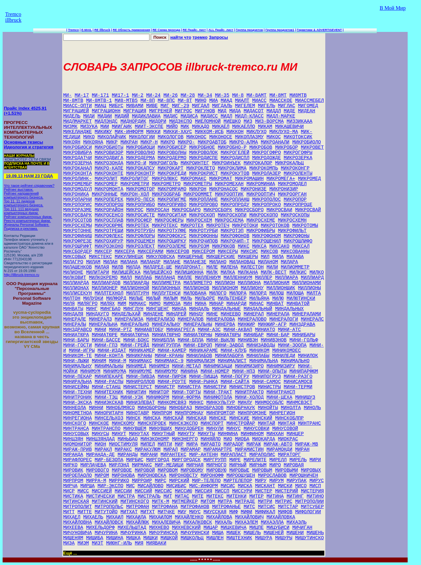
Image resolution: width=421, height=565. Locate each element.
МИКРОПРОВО (203, 204)
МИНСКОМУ (123, 423)
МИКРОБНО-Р (232, 147)
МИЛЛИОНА (249, 282)
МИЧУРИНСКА (163, 532)
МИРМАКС (142, 465)
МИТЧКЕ (166, 512)
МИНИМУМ (90, 371)
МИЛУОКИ (93, 298)
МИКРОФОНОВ (235, 236)
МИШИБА (94, 538)
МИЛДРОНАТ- (189, 267)
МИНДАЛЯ (73, 314)
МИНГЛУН (133, 308)
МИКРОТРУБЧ (140, 230)
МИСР (69, 491)
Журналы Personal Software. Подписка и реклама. (26, 226)
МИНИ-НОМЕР (215, 371)
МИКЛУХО (256, 131)
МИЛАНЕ (172, 262)
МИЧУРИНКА (133, 532)
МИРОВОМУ (192, 470)
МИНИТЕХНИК (109, 392)
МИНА (200, 303)
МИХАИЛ (114, 517)
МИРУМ (276, 480)
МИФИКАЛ (265, 512)
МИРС (160, 480)
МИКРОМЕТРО (166, 183)
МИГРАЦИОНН (106, 111)
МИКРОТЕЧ (217, 225)
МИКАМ (265, 126)
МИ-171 (100, 95)
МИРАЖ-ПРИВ (77, 449)
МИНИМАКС (140, 361)
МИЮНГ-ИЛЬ (119, 543)
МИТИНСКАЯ (76, 501)
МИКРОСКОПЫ (295, 215)
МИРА (192, 444)
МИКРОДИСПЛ (235, 157)
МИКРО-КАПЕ (109, 168)
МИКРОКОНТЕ (109, 173)
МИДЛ (226, 116)
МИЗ (248, 121)
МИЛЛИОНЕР (105, 288)
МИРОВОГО (97, 470)
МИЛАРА (289, 262)
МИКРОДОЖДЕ (266, 157)
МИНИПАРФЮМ (303, 371)
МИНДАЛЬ (199, 308)
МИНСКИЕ (239, 418)
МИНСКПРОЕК (152, 423)
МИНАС (256, 303)
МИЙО (172, 126)
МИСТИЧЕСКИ (100, 496)
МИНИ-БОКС (136, 340)
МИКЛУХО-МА (283, 131)
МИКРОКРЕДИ (172, 173)
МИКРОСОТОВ (77, 220)
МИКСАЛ (301, 246)
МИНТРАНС (309, 423)
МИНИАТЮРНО (166, 335)
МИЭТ (97, 543)
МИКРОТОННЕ (77, 230)
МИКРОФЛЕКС (109, 236)
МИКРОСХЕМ (199, 220)
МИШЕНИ (295, 532)
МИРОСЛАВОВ (272, 475)
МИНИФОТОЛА (217, 397)
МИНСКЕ (218, 418)
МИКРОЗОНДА (109, 163)
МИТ (167, 496)
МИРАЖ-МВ (306, 444)
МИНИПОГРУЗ (266, 376)
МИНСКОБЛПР (289, 418)
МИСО (301, 486)
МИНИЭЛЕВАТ (140, 402)
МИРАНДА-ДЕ (100, 454)
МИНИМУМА (114, 371)
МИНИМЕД (136, 366)
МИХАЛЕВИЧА (166, 522)
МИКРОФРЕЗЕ (77, 241)
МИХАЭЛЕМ (246, 522)
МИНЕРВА (225, 324)
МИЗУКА (89, 126)
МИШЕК (233, 532)
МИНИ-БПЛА (190, 340)
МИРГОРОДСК (186, 459)
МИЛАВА (295, 256)
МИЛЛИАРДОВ (106, 282)
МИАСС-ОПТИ (77, 105)
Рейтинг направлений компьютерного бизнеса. (23, 195)
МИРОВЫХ (311, 470)
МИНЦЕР (295, 433)
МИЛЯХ (107, 303)
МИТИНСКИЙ (105, 501)
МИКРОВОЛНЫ (172, 152)
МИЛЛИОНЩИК (281, 288)
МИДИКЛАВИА (146, 116)
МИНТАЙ (266, 423)
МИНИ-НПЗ (243, 371)
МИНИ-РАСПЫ (109, 381)
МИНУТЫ (206, 433)
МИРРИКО (119, 480)
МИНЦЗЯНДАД (100, 439)
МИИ (104, 126)
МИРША (87, 486)
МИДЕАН (306, 111)
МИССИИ (123, 491)
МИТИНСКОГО (134, 501)
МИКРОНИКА (76, 194)
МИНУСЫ (100, 433)
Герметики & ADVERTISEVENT (319, 30)
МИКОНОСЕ (220, 137)
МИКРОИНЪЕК (226, 163)
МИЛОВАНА (194, 293)
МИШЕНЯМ (73, 538)
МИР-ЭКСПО (110, 486)
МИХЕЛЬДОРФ (100, 527)
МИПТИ (165, 444)
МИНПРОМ (162, 413)
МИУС (195, 512)
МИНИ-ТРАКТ (217, 392)
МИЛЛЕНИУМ (208, 277)
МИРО (275, 465)
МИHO (200, 100)
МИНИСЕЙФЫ (76, 387)
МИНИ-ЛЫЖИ (76, 361)
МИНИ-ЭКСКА (77, 402)
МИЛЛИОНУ (252, 288)
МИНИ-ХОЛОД (249, 397)
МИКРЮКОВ (223, 246)
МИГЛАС (286, 105)
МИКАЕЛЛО (243, 126)
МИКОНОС (196, 137)
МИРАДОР (234, 444)
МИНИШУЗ (305, 397)
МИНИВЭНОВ (274, 340)
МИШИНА (114, 538)
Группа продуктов (249, 30)
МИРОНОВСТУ (183, 475)
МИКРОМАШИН (249, 178)
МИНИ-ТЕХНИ (77, 392)
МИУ (182, 512)
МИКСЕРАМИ (150, 251)
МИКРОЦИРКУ (172, 241)
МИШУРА (263, 538)
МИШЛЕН (215, 538)
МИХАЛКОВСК (197, 522)
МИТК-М (160, 501)
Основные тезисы (23, 142)
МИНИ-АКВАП (238, 329)
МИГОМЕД (308, 105)
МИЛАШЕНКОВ (77, 267)
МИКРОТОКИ (245, 225)
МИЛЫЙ (153, 298)
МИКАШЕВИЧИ (289, 126)
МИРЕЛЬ (298, 459)
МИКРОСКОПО (263, 215)
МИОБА (242, 439)
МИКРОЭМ (199, 246)
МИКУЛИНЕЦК (129, 256)
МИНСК (133, 418)
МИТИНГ (295, 496)
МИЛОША (295, 293)
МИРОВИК (73, 470)
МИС (130, 486)
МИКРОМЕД (309, 178)
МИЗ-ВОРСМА (269, 121)
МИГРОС (183, 111)
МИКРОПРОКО (266, 204)
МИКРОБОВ (260, 147)
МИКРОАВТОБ (212, 142)
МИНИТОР (159, 392)
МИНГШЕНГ (157, 308)
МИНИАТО (265, 329)
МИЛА (278, 256)
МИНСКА (152, 418)
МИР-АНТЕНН (203, 454)
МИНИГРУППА (166, 345)
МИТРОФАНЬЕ (226, 506)
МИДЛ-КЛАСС (249, 116)
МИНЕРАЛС (312, 319)
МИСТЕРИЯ (312, 491)
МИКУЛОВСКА (160, 256)
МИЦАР (210, 527)
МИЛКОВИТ (74, 277)
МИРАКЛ (103, 449)
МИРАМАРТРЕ (217, 449)
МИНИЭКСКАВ (109, 402)
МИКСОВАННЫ (295, 251)
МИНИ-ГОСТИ (77, 345)
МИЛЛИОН (225, 282)
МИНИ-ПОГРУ (235, 376)
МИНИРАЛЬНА (77, 381)
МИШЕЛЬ (252, 532)
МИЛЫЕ (136, 298)
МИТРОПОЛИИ (309, 501)
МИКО (89, 137)
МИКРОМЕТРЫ (197, 183)
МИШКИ (150, 538)
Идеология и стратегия (28, 147)
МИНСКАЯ (196, 418)
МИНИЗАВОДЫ (260, 345)
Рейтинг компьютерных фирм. (28, 217)
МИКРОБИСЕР (172, 147)
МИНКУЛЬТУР (220, 402)
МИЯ (139, 543)
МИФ (233, 512)
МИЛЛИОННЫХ (166, 288)
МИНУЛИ (215, 428)
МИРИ (315, 459)
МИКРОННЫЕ (105, 194)
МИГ (165, 105)
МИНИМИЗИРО (249, 366)
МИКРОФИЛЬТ (292, 230)
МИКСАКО (279, 246)
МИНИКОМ (259, 350)
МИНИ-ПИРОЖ (172, 376)
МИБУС (116, 105)
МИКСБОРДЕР (77, 251)
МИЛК (212, 272)
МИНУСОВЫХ (76, 433)
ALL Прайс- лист (220, 30)
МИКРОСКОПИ (232, 215)
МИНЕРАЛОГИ (283, 319)
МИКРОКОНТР (140, 173)
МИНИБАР (254, 335)
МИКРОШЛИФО (298, 241)
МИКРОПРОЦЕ (298, 204)
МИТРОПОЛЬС (109, 506)
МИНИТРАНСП (281, 392)
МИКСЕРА (125, 251)
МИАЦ (100, 105)
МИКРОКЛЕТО (200, 168)
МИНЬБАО (128, 439)
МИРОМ (102, 475)
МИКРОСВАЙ (308, 210)
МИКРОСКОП (202, 215)
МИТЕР (256, 496)
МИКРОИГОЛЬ (163, 163)
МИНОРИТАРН (109, 413)
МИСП (315, 486)
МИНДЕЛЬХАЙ (126, 314)
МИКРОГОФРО (266, 152)
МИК (185, 126)
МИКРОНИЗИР (283, 189)
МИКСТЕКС (100, 256)
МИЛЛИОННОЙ (134, 288)
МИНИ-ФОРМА (186, 397)
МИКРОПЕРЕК (109, 199)
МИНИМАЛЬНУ (77, 366)
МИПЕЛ (147, 444)
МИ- (67, 95)
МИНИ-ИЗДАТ (112, 350)
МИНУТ (119, 433)
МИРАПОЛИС (262, 454)
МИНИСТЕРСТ (137, 387)
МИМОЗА (172, 303)
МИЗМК (70, 126)
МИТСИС (266, 506)
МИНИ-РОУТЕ (172, 381)
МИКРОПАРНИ (77, 199)
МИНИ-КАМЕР (172, 350)
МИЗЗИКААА (299, 121)
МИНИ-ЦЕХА (279, 397)
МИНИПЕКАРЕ (109, 376)
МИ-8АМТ (256, 95)
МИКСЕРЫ (228, 251)
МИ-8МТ (278, 95)
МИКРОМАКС (193, 178)
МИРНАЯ (194, 465)
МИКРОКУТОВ (235, 173)
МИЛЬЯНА (259, 298)
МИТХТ (148, 512)
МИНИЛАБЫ (257, 355)
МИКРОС (135, 210)
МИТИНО (315, 496)
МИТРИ (265, 501)
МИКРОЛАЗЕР (266, 173)
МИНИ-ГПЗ (106, 345)
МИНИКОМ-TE (77, 355)
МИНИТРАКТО (249, 392)
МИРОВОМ (168, 470)
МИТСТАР (288, 506)
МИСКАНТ (265, 486)
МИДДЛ (274, 111)
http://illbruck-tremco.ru (21, 275)
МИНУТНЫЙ (163, 433)
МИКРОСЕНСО (109, 215)
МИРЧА (70, 486)
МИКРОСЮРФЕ (109, 225)
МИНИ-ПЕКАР (77, 376)
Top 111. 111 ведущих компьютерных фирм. (21, 211)
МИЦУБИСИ (278, 527)
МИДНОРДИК (133, 121)
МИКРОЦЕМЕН (140, 241)
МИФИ (246, 512)
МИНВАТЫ (73, 308)
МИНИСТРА (189, 387)
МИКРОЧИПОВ (203, 241)
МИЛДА (133, 267)
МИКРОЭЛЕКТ (140, 246)
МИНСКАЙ (173, 418)
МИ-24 (153, 95)
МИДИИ (105, 116)
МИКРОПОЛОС (266, 199)
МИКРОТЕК (137, 225)
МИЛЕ (212, 267)
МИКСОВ (269, 251)
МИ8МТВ (298, 95)
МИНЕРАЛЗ (100, 319)
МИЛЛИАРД (312, 277)
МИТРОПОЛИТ (77, 506)
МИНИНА (189, 371)
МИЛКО (316, 272)
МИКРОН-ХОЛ (134, 194)
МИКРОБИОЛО (306, 142)
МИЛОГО (218, 293)
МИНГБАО (110, 308)
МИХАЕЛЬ (93, 517)
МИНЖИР (246, 324)
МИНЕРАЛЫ (74, 324)
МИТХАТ (129, 512)
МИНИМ (99, 361)
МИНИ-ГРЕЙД (134, 345)
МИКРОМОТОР (140, 189)
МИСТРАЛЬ (149, 496)
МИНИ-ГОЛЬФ (303, 340)
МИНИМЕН (159, 366)
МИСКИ (285, 486)
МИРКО (70, 465)
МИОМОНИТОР (77, 444)
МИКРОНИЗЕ (253, 189)
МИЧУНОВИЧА (77, 532)
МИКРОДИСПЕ (203, 157)
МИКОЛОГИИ (142, 137)
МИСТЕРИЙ (286, 491)
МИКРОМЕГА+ (281, 178)
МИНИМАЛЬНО (295, 361)
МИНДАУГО (97, 314)
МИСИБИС (176, 486)
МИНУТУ (186, 433)
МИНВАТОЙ (298, 303)
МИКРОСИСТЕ (140, 215)
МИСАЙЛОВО (150, 486)
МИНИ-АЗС (209, 329)
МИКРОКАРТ (170, 168)
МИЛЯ (69, 303)
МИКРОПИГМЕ (172, 199)
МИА (213, 100)
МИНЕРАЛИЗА (129, 319)
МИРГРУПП (214, 459)
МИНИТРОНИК (77, 397)
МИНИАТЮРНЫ (197, 335)
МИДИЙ (122, 116)
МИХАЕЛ (71, 517)
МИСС (83, 491)
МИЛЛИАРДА (76, 282)
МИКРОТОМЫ (305, 225)
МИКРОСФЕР (139, 220)
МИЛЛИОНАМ (276, 282)
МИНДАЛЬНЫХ (289, 308)
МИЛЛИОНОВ (196, 288)
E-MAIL (86, 30)
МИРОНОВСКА (152, 475)
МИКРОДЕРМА (140, 157)
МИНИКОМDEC (286, 350)
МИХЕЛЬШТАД (132, 527)
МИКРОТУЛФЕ (172, 230)
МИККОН (235, 131)
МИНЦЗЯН (73, 439)
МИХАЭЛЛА (272, 522)
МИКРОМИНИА (260, 183)
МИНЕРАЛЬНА (103, 324)
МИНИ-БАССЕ (106, 340)
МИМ (122, 303)
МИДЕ (289, 111)
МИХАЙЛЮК (137, 522)
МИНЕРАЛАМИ (306, 314)
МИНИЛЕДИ (283, 355)
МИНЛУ (245, 402)
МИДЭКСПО (180, 121)
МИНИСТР (165, 387)
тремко (199, 37)
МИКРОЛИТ (106, 178)
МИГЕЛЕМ (245, 105)
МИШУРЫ (283, 538)
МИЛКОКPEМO (103, 277)
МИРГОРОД (157, 459)
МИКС (243, 246)
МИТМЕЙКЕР (185, 501)
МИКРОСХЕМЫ (77, 225)
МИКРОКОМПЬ (263, 168)
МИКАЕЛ (220, 126)
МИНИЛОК (308, 355)
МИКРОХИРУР (109, 241)
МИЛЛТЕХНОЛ (109, 293)
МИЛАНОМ (268, 262)
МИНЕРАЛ (254, 314)
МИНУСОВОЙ (285, 428)
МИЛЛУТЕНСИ (166, 293)
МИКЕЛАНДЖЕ (77, 131)
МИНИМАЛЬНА (263, 361)
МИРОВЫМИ (286, 470)
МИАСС (259, 100)
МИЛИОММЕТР (295, 267)
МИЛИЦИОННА (189, 272)
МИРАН (302, 449)
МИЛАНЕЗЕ (194, 262)
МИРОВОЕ (122, 470)
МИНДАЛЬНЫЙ (258, 308)
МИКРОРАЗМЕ (77, 210)
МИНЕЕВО (231, 314)
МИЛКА (228, 272)
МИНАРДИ (236, 303)
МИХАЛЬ (223, 522)
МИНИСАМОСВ (298, 381)
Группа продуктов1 (279, 30)
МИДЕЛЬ (71, 116)
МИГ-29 (180, 105)
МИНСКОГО (74, 423)
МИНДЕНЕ (153, 314)
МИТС (249, 506)
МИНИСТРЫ (269, 387)
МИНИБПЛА (163, 340)
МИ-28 (188, 95)
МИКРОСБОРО (249, 210)
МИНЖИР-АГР (272, 324)
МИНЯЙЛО (211, 439)
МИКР (112, 142)
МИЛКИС (298, 272)
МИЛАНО (218, 262)
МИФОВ (285, 512)
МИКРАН (129, 142)
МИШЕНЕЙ (274, 532)
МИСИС (228, 486)
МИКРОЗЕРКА (298, 157)
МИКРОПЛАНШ (235, 199)
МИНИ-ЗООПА (292, 345)
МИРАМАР (191, 449)
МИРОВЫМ (262, 470)
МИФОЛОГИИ (308, 512)
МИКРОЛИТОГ (134, 178)
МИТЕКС (215, 496)
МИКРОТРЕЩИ (109, 230)
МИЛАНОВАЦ (242, 262)
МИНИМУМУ (166, 371)
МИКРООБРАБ (166, 194)
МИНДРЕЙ (176, 314)
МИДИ (89, 116)
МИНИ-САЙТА (235, 381)
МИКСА (259, 246)
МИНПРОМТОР (220, 413)
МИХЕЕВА (73, 527)
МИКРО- (186, 142)
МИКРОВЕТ (312, 147)
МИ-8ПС (166, 100)
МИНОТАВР (137, 413)
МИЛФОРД (116, 298)
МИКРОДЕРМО (172, 157)
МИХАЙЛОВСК (109, 522)
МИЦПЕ (256, 527)
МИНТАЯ (286, 423)
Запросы (218, 37)
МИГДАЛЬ (222, 105)
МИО (228, 439)
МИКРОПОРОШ (109, 204)
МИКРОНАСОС (223, 189)
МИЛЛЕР (263, 277)
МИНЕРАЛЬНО (134, 324)
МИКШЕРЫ (248, 256)
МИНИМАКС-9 (169, 361)
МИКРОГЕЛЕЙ (235, 152)
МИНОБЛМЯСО (120, 407)
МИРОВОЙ (145, 470)
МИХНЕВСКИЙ (186, 527)
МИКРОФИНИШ (77, 236)
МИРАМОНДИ (279, 449)
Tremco (73, 30)
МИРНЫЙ (237, 465)
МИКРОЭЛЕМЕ (172, 246)
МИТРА (225, 501)
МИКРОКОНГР (295, 168)
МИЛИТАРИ (97, 272)
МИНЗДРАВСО (77, 329)
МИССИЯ (203, 491)
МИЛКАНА (248, 272)
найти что (180, 37)
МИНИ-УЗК (131, 397)
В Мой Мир (393, 8)
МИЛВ (117, 267)
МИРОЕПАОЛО (77, 475)
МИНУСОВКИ (256, 428)
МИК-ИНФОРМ (129, 131)
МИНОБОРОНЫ (152, 407)
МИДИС (170, 116)
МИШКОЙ (169, 538)
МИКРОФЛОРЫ (140, 236)
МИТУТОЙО (106, 512)
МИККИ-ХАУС (177, 131)
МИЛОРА (237, 293)
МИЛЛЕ (185, 277)
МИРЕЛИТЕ (255, 459)
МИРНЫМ (258, 465)
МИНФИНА (228, 433)
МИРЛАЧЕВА (93, 465)
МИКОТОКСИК (298, 137)
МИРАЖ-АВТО (278, 444)
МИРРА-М (96, 480)
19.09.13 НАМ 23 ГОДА (28, 175)
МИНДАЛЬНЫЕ (226, 308)
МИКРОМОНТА (109, 189)
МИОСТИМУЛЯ (123, 444)
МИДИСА (189, 116)
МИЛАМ (93, 262)
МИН (187, 303)
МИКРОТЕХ (192, 225)
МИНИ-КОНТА (109, 355)
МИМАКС (137, 303)
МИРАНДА (73, 454)
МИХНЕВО (159, 527)
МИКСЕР (103, 251)
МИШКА (133, 538)
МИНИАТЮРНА (134, 335)
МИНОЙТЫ (268, 407)
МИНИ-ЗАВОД (229, 345)
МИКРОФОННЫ (203, 236)
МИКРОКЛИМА (232, 168)
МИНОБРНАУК (240, 407)
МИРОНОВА (123, 475)
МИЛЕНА (229, 267)
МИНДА (179, 308)
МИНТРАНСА (76, 428)
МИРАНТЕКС (173, 454)
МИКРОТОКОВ (275, 225)
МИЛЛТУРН (137, 293)
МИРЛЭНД (119, 465)
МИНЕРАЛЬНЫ (197, 324)
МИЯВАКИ (156, 543)
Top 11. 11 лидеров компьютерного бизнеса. (23, 203)
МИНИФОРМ (157, 397)
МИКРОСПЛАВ (109, 220)
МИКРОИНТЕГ (195, 163)
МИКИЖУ (103, 131)
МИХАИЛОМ (160, 517)
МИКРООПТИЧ (260, 194)
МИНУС (233, 428)
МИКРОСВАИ (279, 210)
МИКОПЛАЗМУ (249, 137)
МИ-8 (238, 95)
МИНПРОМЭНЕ (252, 413)
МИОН (100, 444)
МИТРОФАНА (165, 506)
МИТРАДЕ (245, 501)
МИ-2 (137, 95)
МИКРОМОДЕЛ (292, 183)
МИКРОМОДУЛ (77, 189)
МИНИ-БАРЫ (76, 340)
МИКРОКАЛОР (258, 163)
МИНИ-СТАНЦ (106, 387)
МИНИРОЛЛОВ (140, 381)
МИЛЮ (278, 298)
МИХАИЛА (136, 517)
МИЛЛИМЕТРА (166, 282)
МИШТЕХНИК (239, 538)
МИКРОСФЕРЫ (169, 220)
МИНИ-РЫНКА (203, 381)
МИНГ (91, 308)
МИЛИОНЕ (73, 272)
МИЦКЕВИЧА (233, 527)
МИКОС (274, 137)
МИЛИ (272, 267)
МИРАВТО (211, 444)
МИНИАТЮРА (76, 335)
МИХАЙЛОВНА (77, 522)
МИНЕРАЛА (278, 314)
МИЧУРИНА (106, 532)
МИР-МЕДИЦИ (169, 465)
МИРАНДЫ (128, 454)
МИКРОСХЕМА (229, 220)
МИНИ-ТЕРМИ (298, 387)
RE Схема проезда (166, 30)
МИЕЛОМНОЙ (208, 121)
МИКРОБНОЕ (202, 147)
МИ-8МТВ (73, 100)
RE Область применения (131, 30)
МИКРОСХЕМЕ (260, 220)
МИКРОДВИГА (109, 157)
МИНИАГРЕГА (180, 329)
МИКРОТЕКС (165, 225)
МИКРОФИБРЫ (260, 230)
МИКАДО (200, 126)
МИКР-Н (149, 142)
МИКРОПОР (295, 199)
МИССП (222, 491)
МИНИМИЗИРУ (281, 366)
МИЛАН (110, 262)
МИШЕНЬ (315, 532)
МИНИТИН (136, 392)
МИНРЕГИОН (282, 413)
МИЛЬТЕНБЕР (232, 298)
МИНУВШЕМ (134, 428)
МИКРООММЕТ (197, 194)
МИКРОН (197, 189)
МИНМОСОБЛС (269, 402)
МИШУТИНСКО (309, 538)
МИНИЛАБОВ (199, 355)
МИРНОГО (216, 465)
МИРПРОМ (73, 480)
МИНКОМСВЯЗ (172, 402)
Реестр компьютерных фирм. (27, 221)
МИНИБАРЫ (303, 335)
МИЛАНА (129, 262)
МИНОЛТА (291, 407)
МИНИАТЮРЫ (228, 335)
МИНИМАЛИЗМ (200, 361)
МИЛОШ (276, 293)
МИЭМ (83, 543)
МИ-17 (82, 95)
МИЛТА (314, 293)
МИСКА (245, 486)
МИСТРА (126, 496)
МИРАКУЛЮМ (148, 449)
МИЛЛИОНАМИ (306, 282)
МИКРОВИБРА (77, 152)
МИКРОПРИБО (140, 204)
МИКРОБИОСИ (77, 147)
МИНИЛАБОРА (229, 355)
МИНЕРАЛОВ (190, 319)
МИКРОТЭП (232, 230)
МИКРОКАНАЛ (77, 168)
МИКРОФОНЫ (296, 236)
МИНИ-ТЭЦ (106, 397)
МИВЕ (152, 105)
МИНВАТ (275, 303)
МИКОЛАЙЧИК (112, 137)
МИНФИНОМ (252, 433)
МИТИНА (275, 496)
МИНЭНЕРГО (185, 439)
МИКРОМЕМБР (77, 183)
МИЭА (69, 543)
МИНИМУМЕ (140, 371)
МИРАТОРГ (289, 454)
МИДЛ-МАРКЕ (281, 116)
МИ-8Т (185, 100)
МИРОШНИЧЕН (303, 475)
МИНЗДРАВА (302, 324)
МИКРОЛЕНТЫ (298, 173)
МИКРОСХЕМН (292, 220)
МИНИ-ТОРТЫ (186, 392)
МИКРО (168, 142)
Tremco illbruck (13, 17)
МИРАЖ (253, 444)
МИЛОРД (258, 293)
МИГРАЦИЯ (134, 111)
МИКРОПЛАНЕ (203, 199)
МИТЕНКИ (236, 496)
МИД (222, 111)
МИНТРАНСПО (106, 428)
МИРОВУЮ (216, 470)
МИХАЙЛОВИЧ (249, 517)
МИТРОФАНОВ (195, 506)
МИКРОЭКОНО (109, 246)
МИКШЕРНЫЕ (190, 256)
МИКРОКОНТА (77, 173)
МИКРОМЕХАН (229, 183)
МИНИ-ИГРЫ (82, 350)
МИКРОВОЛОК (203, 152)
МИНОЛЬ (312, 407)
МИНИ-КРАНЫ (169, 355)
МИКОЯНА (93, 142)
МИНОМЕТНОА (77, 413)
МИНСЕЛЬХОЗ (109, 418)
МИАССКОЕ (280, 100)
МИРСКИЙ (179, 480)
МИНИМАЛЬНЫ (109, 366)
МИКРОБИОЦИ (140, 147)
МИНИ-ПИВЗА (140, 376)
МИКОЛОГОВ (170, 137)
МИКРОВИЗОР (109, 152)
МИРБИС (135, 459)
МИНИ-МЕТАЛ (186, 366)
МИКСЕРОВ (177, 251)
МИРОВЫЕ (239, 470)
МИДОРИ (157, 121)
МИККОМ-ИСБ (209, 131)
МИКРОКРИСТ (203, 173)
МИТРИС (283, 501)
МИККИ (153, 131)
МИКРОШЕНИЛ (266, 241)
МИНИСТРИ (214, 387)
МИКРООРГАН (292, 194)
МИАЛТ (242, 100)
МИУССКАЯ (214, 512)
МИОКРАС (288, 439)
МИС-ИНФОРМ (203, 486)
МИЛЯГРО (87, 303)
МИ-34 (205, 95)
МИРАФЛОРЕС (77, 459)
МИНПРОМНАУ (189, 413)
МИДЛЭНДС (106, 121)
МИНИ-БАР (278, 335)
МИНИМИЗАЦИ (217, 366)
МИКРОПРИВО (172, 204)
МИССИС (163, 491)
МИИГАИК (122, 126)
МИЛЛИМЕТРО (197, 282)
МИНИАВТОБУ (149, 329)
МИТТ (69, 512)
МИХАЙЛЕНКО (189, 517)
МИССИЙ (143, 491)
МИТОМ (208, 501)
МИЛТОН (71, 298)
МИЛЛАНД (165, 277)
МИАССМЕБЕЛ (309, 100)
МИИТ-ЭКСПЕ (149, 126)
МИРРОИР (142, 480)
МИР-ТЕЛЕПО (206, 480)
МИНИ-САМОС (266, 381)
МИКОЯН (71, 142)
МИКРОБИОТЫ (109, 147)
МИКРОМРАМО (172, 189)
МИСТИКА (73, 496)
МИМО (155, 303)
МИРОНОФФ (212, 475)
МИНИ (100, 329)
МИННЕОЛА (74, 407)
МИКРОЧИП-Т (235, 241)
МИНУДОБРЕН (189, 428)
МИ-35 (222, 95)
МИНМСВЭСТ (299, 402)
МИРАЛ (170, 449)
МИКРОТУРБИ (203, 230)
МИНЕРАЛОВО (252, 319)
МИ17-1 (120, 95)
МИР (179, 444)
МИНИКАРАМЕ (203, 350)
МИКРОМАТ (220, 178)
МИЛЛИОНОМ (225, 288)
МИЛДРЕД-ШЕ (157, 267)
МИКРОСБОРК (217, 210)
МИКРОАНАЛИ (275, 142)
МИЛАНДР (151, 262)
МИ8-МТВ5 (126, 100)
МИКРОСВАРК (77, 215)
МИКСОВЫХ (74, 256)
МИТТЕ (84, 512)
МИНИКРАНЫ (139, 355)
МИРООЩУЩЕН (240, 475)
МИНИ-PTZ (120, 329)
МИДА (235, 111)
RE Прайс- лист (194, 30)
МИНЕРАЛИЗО (160, 319)
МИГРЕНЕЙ (160, 111)
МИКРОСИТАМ (172, 215)
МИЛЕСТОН (252, 267)
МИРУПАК (297, 480)
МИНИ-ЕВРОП (197, 345)
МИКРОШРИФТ (77, 246)
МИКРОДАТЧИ (77, 157)
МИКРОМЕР (106, 183)
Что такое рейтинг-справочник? (29, 185)
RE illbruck (102, 30)
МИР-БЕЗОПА (109, 459)
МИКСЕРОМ (203, 251)
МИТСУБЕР (312, 506)
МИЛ (265, 256)
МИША (217, 532)
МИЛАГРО (73, 262)
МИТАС (182, 496)
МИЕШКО (232, 121)
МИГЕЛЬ (266, 105)
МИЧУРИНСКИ (195, 532)
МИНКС (196, 402)
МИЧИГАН (302, 527)
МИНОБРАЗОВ (209, 407)
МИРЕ (235, 459)
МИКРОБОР (286, 147)
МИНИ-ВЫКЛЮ (220, 340)
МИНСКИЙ (262, 418)
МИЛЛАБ (143, 277)
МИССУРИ (242, 491)
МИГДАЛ (200, 105)
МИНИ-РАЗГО (298, 376)
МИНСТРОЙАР (240, 423)
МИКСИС (249, 251)
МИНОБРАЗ (180, 407)
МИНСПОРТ (212, 423)
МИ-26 (170, 95)
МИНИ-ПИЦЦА (203, 376)
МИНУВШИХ (160, 428)
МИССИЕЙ (102, 491)
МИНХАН (275, 433)
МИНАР (216, 303)
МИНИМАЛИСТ (232, 361)
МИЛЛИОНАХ (76, 288)
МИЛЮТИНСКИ (301, 298)
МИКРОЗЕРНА (77, 163)
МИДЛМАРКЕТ (77, 121)
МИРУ (260, 480)
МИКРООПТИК (229, 194)
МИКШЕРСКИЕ (220, 256)
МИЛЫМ (170, 298)
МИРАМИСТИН (249, 449)
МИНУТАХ (139, 433)
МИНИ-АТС (289, 329)
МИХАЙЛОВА (219, 517)
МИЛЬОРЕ (205, 298)
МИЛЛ (126, 277)
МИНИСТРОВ (242, 387)
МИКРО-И (136, 163)
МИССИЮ (183, 491)
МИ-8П (148, 100)
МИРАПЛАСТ (233, 454)
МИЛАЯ (102, 267)
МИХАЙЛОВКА (281, 517)
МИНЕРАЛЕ (74, 319)
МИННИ (96, 407)
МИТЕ (197, 496)
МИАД (226, 100)
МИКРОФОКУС (172, 236)
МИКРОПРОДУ (235, 204)
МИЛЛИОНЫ (309, 288)
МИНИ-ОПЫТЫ (272, 371)
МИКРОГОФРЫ (298, 152)
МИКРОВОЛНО (140, 152)
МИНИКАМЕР (142, 350)
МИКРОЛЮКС (165, 178)
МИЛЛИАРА (286, 277)
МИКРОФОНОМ (266, 236)
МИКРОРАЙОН (109, 210)
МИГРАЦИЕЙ (76, 111)
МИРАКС (123, 449)
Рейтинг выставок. (19, 189)
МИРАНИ (149, 454)
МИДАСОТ (254, 111)
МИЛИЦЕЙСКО (157, 272)
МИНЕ (212, 314)
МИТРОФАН (137, 506)
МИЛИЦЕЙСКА (126, 272)
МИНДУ (196, 314)
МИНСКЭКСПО (183, 423)
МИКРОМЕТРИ (134, 183)
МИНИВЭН (248, 340)
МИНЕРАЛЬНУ (166, 324)
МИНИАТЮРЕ (105, 335)
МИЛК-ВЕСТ (274, 272)
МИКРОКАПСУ (140, 168)
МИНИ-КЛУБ (233, 350)
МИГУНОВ (205, 111)
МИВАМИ (135, 105)
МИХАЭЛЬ (297, 522)
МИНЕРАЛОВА (220, 319)
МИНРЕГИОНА (77, 418)
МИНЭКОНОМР (155, 439)
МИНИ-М (117, 361)
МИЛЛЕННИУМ (238, 277)
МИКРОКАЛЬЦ (289, 163)
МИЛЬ (186, 298)
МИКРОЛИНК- (77, 178)
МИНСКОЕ (99, 423)
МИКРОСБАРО (186, 210)
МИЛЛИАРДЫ (136, 282)
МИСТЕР (263, 491)
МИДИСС (209, 116)
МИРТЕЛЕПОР (238, 480)
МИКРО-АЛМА (243, 142)
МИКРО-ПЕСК (140, 199)
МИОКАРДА (263, 439)
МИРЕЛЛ (278, 459)
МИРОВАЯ (294, 465)
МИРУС (317, 480)
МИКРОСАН (157, 210)
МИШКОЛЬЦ (192, 538)
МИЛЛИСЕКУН (77, 293)
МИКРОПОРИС (77, 204)
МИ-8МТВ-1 (99, 100)
